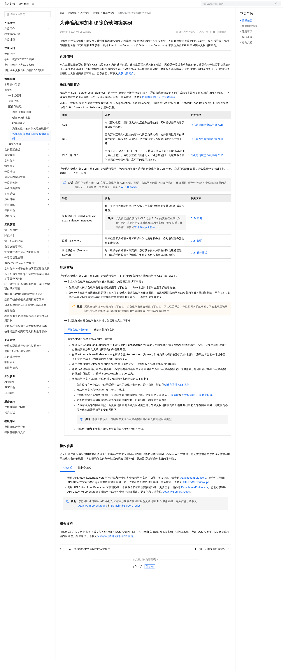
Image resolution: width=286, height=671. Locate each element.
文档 (236, 6)
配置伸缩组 (108, 24)
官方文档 (9, 15)
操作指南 (84, 24)
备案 (244, 6)
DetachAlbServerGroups (126, 517)
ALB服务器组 (129, 198)
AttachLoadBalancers (193, 489)
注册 (262, 6)
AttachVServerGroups (196, 493)
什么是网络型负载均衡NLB (207, 150)
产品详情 (203, 43)
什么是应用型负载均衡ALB (207, 136)
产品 (47, 5)
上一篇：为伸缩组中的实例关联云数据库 (85, 560)
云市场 (90, 5)
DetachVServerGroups (176, 503)
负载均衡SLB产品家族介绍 (158, 108)
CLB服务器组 (199, 264)
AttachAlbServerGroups (92, 517)
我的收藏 (221, 43)
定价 (79, 5)
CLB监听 (196, 252)
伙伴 (99, 5)
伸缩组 (96, 24)
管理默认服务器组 (144, 238)
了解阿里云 (121, 5)
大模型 (38, 5)
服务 (108, 5)
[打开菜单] (6, 6)
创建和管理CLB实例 (177, 396)
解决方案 (59, 5)
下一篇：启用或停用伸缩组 (212, 560)
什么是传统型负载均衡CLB (207, 167)
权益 (70, 5)
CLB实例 (196, 230)
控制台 (253, 6)
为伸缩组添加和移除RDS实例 (115, 547)
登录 (275, 6)
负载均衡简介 (126, 85)
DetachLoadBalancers (194, 499)
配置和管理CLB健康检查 (197, 406)
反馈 (150, 578)
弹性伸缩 (24, 15)
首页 (62, 24)
